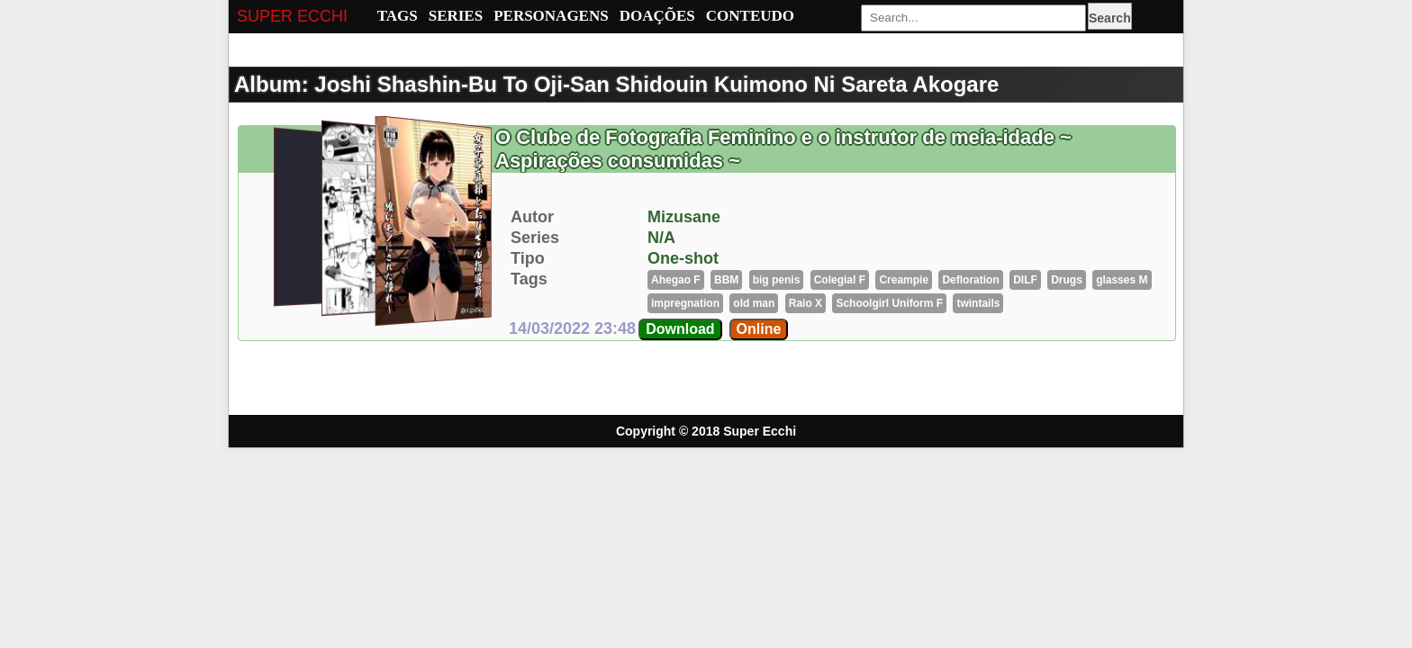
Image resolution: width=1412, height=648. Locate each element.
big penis (777, 280)
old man (753, 303)
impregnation (685, 303)
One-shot (683, 258)
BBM (726, 280)
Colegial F (839, 280)
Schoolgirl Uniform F (889, 303)
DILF (1025, 280)
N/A (661, 238)
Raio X (805, 303)
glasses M (1121, 280)
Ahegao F (676, 280)
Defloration (970, 280)
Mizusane (683, 217)
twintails (978, 303)
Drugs (1066, 280)
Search (1110, 18)
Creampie (903, 280)
